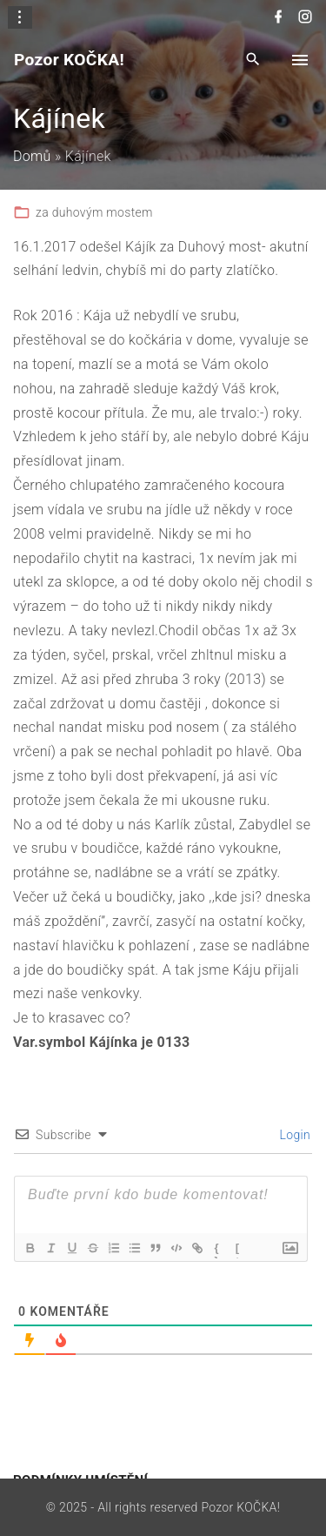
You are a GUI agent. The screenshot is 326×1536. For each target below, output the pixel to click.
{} (217, 1249)
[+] (238, 1249)
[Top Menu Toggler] (300, 60)
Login (293, 1135)
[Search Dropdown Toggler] (253, 60)
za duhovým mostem (94, 212)
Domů (32, 156)
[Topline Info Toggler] (20, 17)
